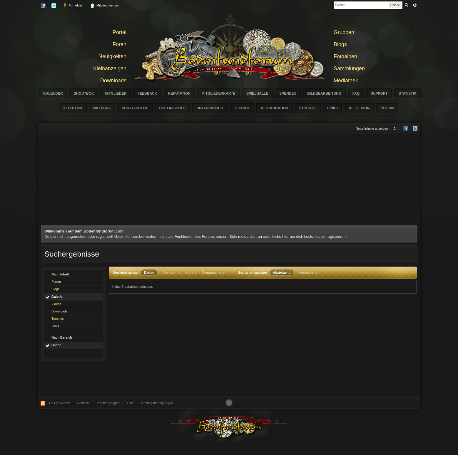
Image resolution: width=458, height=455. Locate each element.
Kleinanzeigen (109, 68)
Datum (149, 272)
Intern (387, 108)
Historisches (172, 108)
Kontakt (307, 108)
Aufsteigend (308, 272)
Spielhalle (257, 93)
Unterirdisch (210, 108)
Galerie (56, 296)
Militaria (102, 108)
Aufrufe (190, 272)
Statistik (407, 93)
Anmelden (73, 5)
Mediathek (346, 80)
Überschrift (171, 272)
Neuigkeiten (112, 56)
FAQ (356, 93)
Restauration (274, 108)
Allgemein (359, 108)
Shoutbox (84, 93)
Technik (242, 108)
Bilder (56, 345)
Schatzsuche (135, 108)
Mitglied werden (104, 5)
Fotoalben (345, 56)
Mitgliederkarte (218, 93)
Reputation (179, 93)
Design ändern (59, 403)
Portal (119, 32)
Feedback (147, 93)
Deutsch (83, 403)
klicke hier (280, 236)
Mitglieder (115, 93)
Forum (56, 281)
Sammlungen (349, 68)
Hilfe (130, 403)
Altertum (72, 108)
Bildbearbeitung (324, 93)
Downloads (113, 80)
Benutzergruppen (108, 403)
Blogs (340, 44)
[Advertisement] (229, 181)
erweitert (415, 5)
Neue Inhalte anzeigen (372, 128)
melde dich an (250, 236)
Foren (119, 44)
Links (332, 108)
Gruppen (344, 32)
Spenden (287, 93)
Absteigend (281, 272)
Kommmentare (213, 272)
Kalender (53, 93)
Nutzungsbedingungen (157, 403)
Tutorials (57, 318)
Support (379, 93)
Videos (56, 304)
